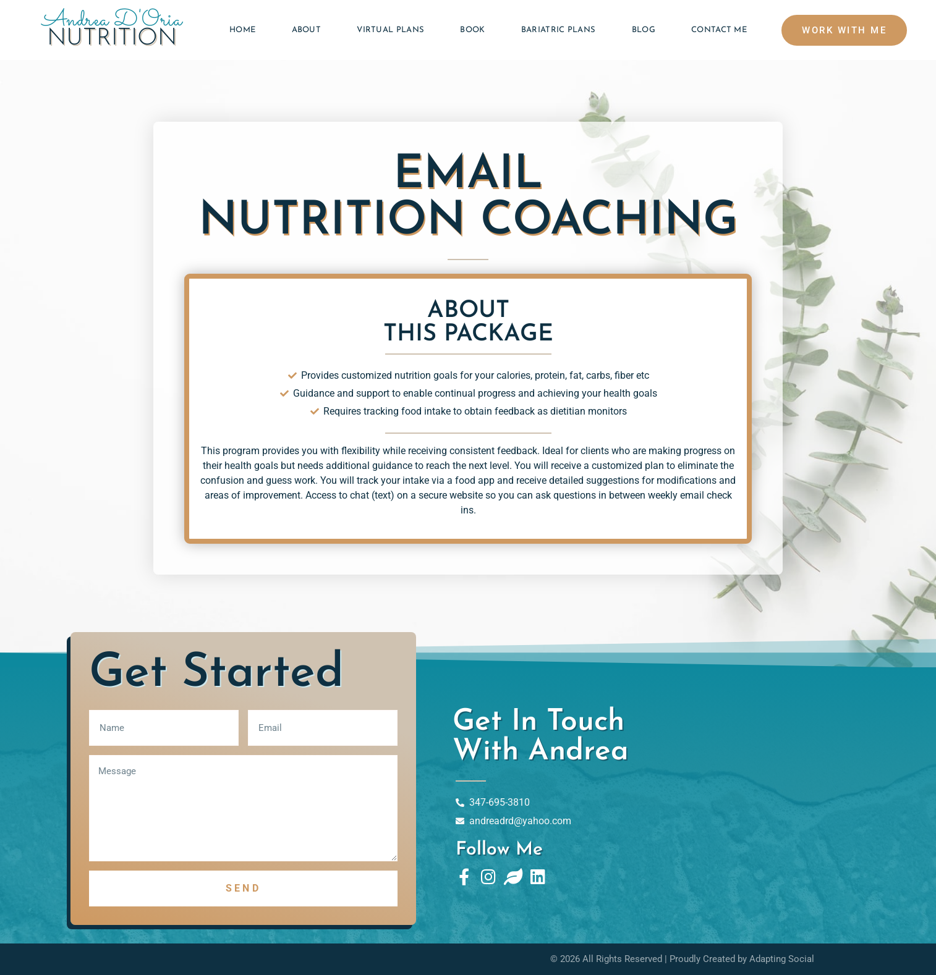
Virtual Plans (390, 30)
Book (472, 30)
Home (242, 30)
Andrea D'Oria (112, 21)
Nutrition (112, 39)
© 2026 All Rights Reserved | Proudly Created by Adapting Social (682, 958)
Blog (643, 30)
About (306, 30)
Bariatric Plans (558, 30)
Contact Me (719, 30)
